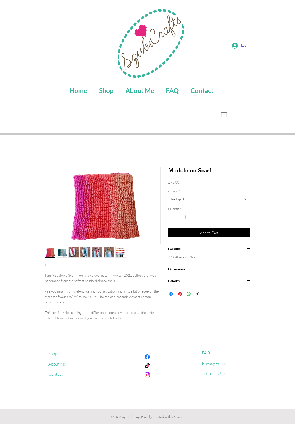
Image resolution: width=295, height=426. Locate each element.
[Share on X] (197, 294)
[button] (224, 113)
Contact (55, 374)
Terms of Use (213, 373)
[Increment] (186, 217)
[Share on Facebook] (171, 294)
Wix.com (178, 417)
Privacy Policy (214, 363)
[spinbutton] (179, 217)
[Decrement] (172, 217)
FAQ (206, 352)
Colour (174, 191)
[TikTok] (147, 366)
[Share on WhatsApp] (189, 294)
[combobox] (209, 199)
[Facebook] (147, 357)
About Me (57, 363)
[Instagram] (147, 375)
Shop (52, 353)
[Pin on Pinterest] (180, 294)
